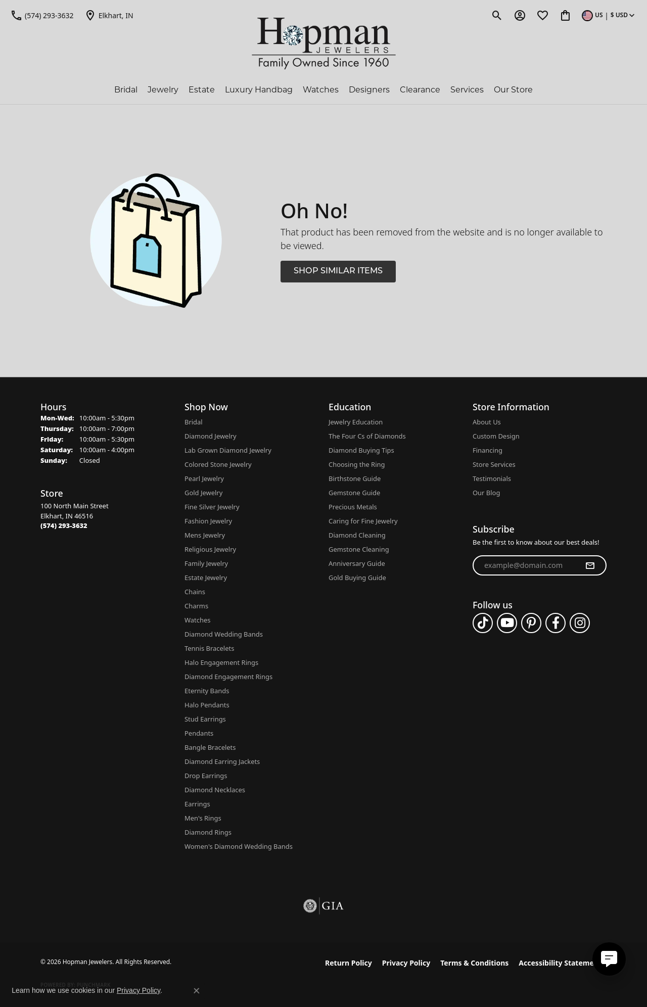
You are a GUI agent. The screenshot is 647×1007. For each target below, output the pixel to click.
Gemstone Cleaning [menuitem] (359, 549)
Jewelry (163, 89)
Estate (202, 89)
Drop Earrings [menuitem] (205, 775)
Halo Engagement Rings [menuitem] (221, 662)
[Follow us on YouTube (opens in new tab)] (507, 623)
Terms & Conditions (474, 963)
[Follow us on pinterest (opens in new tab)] (531, 623)
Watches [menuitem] (197, 620)
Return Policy (348, 963)
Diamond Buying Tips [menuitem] (361, 450)
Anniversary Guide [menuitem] (357, 563)
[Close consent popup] (197, 991)
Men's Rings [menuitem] (202, 818)
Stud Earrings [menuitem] (205, 719)
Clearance (420, 89)
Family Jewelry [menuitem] (206, 563)
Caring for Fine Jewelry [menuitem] (363, 520)
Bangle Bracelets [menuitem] (210, 747)
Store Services (494, 464)
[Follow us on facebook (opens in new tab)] (555, 623)
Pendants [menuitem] (198, 733)
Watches (321, 89)
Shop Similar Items (338, 271)
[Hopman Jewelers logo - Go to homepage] (324, 44)
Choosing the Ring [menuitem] (357, 464)
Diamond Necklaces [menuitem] (214, 789)
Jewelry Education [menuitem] (356, 421)
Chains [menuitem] (194, 591)
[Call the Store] (63, 525)
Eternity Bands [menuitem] (206, 690)
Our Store (513, 89)
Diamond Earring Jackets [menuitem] (222, 761)
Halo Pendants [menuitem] (206, 704)
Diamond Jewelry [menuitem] (210, 436)
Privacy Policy (406, 963)
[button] (497, 15)
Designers (369, 89)
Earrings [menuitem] (197, 803)
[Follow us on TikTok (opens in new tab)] (483, 623)
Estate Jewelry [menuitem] (205, 577)
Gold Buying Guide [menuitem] (357, 577)
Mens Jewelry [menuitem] (204, 535)
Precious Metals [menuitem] (353, 506)
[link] (42, 15)
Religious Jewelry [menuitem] (210, 549)
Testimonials (492, 478)
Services (467, 89)
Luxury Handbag (259, 89)
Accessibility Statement (560, 963)
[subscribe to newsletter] (590, 565)
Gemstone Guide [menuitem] (354, 492)
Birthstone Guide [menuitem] (355, 478)
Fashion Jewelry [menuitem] (208, 520)
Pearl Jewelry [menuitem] (204, 478)
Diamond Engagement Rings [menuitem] (228, 676)
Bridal (125, 89)
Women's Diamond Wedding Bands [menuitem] (238, 846)
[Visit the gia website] (323, 906)
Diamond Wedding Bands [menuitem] (223, 634)
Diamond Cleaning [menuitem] (357, 535)
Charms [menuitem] (196, 605)
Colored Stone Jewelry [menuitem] (218, 464)
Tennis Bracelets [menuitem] (209, 648)
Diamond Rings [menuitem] (208, 832)
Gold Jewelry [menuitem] (203, 492)
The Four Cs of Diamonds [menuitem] (367, 436)
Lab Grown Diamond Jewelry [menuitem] (227, 450)
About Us (487, 421)
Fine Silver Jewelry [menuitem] (212, 506)
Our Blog (486, 492)
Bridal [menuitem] (193, 421)
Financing (487, 450)
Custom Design (496, 436)
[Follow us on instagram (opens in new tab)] (580, 623)
